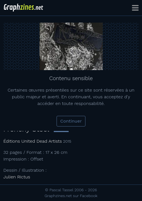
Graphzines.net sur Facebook (71, 195)
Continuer (71, 121)
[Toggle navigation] (135, 8)
